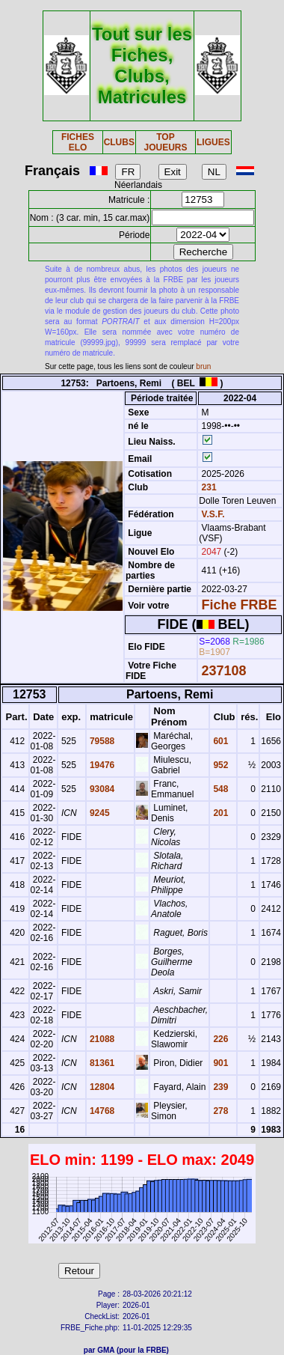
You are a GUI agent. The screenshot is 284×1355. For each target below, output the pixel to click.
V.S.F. (213, 514)
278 (219, 1111)
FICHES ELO (77, 142)
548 (219, 789)
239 (219, 1087)
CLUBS (119, 142)
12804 (101, 1087)
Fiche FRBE (239, 604)
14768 (101, 1111)
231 (207, 487)
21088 (101, 1039)
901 (219, 1063)
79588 (101, 741)
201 (219, 813)
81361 (101, 1063)
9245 (98, 813)
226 (219, 1039)
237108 (224, 670)
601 (219, 741)
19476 (101, 765)
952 (219, 765)
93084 (101, 789)
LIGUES (213, 142)
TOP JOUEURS (165, 142)
